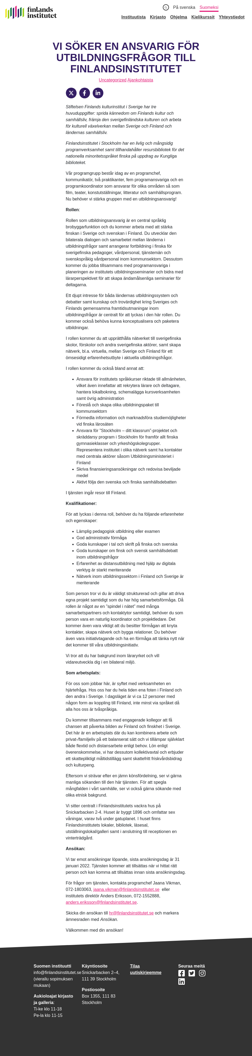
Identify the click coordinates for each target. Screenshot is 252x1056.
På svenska (184, 7)
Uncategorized (112, 80)
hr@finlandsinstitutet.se (131, 913)
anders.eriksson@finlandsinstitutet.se (101, 902)
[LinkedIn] (98, 93)
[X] (71, 93)
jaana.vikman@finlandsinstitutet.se (126, 889)
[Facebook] (84, 93)
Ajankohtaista (140, 80)
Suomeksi (209, 7)
